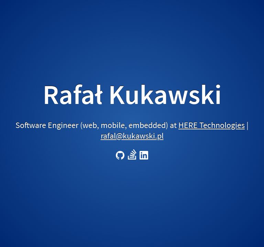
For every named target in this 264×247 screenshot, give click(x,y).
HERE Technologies (211, 125)
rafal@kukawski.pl (132, 135)
